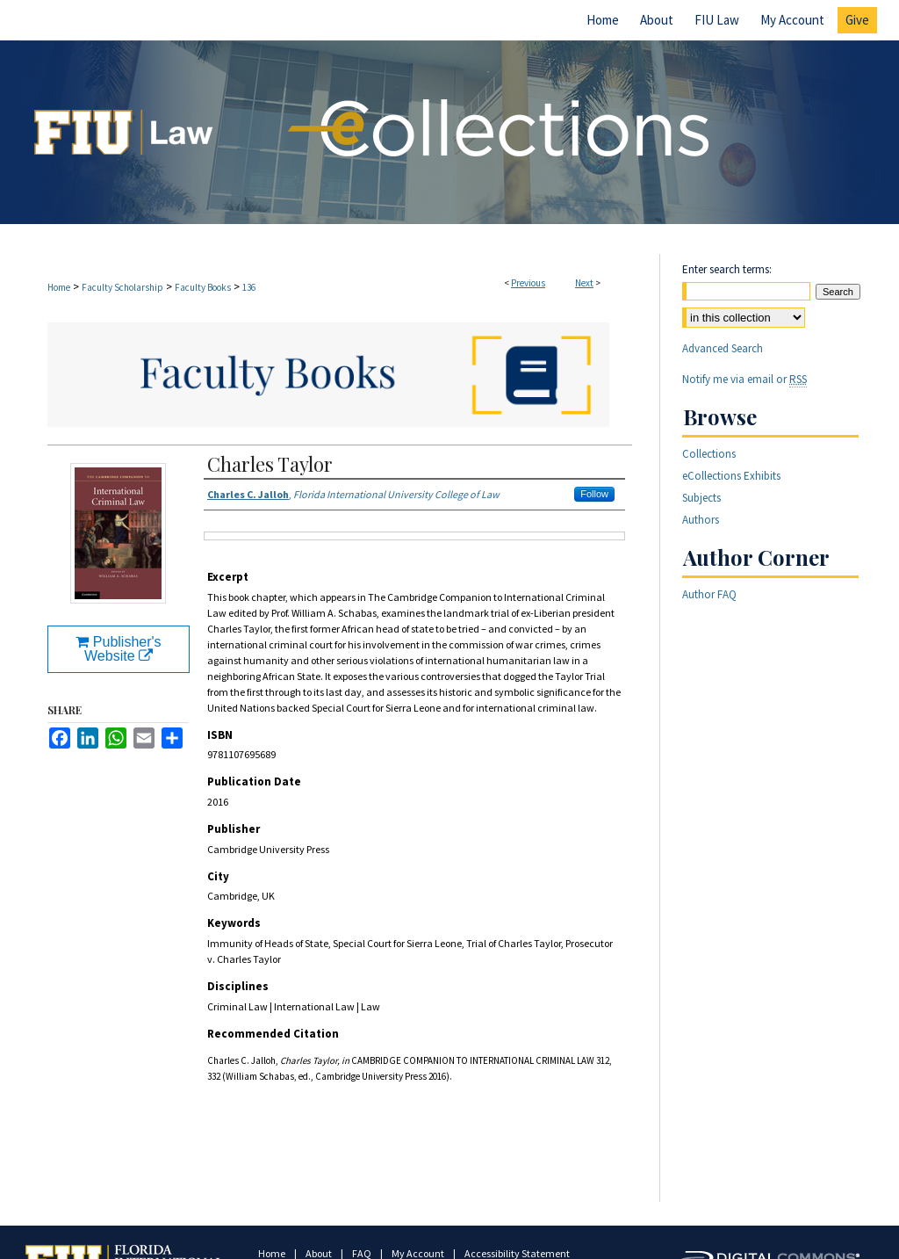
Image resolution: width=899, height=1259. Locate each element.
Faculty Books (203, 287)
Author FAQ (709, 594)
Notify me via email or (744, 379)
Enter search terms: (727, 269)
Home (58, 287)
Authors (700, 519)
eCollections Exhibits (731, 475)
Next (584, 283)
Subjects (701, 497)
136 (248, 287)
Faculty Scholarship (122, 287)
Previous (528, 283)
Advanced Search (722, 348)
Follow (594, 493)
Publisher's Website (118, 648)
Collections (709, 453)
